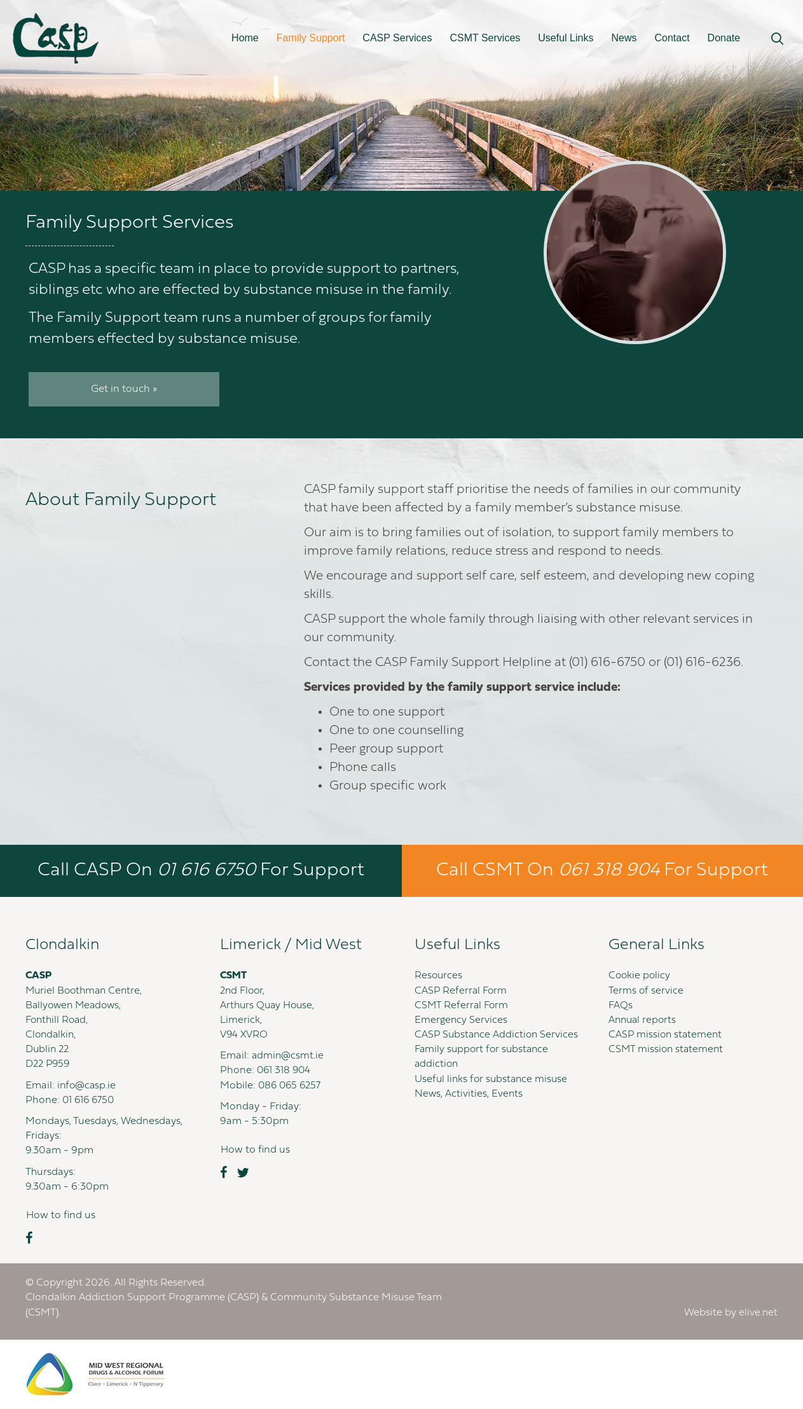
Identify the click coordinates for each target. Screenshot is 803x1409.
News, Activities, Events (469, 1094)
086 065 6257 (291, 1086)
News (623, 37)
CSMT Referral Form (463, 1006)
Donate (724, 37)
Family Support (311, 37)
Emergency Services (461, 1020)
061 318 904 (285, 1070)
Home (245, 37)
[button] (777, 39)
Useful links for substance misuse (493, 1079)
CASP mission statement (666, 1035)
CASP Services (397, 37)
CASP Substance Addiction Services (498, 1035)
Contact (671, 37)
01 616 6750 (89, 1100)
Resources (439, 976)
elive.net (758, 1313)
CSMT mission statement (667, 1050)
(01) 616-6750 (607, 662)
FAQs (620, 1006)
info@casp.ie (87, 1086)
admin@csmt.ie (288, 1056)
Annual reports (643, 1020)
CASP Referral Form (462, 991)
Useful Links (565, 37)
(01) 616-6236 (702, 662)
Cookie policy (640, 976)
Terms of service (646, 991)
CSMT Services (485, 37)
